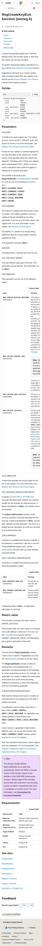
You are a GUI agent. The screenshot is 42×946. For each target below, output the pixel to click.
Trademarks (6, 943)
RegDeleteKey (7, 864)
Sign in (37, 3)
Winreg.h (11, 8)
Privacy (14, 936)
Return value (8, 41)
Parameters (8, 38)
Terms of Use (28, 939)
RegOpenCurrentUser (10, 737)
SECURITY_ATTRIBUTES (23, 497)
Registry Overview (9, 884)
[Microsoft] (21, 3)
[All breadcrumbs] (4, 8)
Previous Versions (20, 933)
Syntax (6, 35)
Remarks (7, 44)
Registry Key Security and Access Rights (18, 147)
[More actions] (38, 8)
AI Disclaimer (6, 933)
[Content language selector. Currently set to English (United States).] (12, 922)
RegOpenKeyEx (25, 179)
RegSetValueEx (11, 659)
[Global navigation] (2, 3)
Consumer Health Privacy (11, 939)
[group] (21, 109)
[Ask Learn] (34, 8)
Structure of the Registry (21, 227)
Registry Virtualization (10, 749)
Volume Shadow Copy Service (26, 79)
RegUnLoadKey (36, 439)
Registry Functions (9, 879)
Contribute (5, 936)
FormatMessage (11, 635)
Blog (30, 933)
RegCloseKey (7, 550)
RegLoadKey (35, 434)
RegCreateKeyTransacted (22, 68)
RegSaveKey (7, 874)
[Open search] (32, 3)
